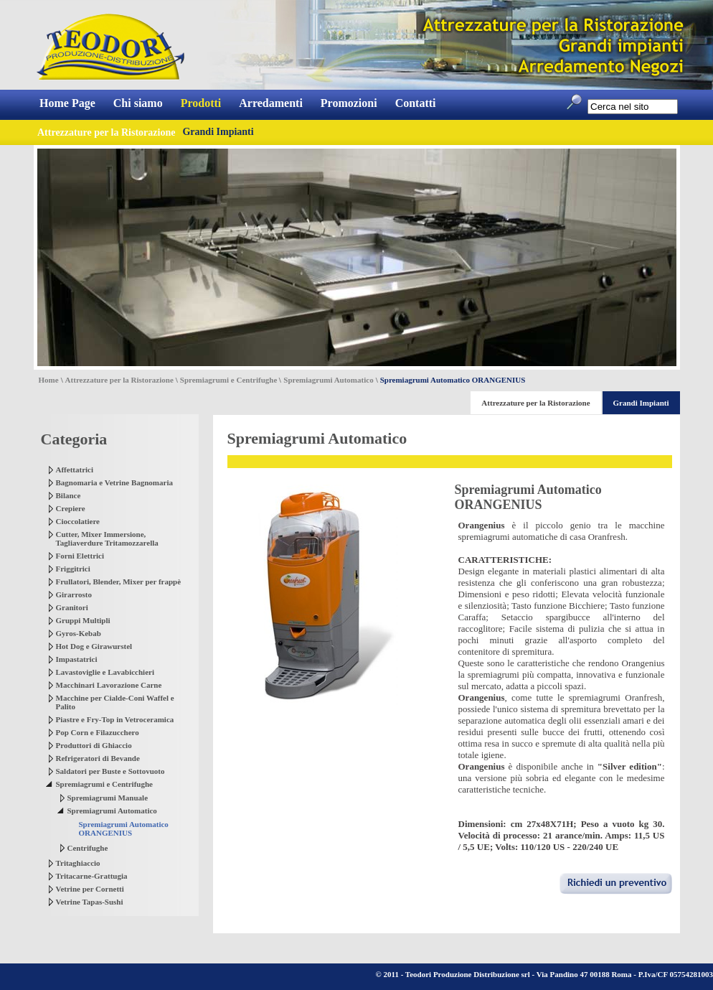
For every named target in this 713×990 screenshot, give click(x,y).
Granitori (72, 607)
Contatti (415, 103)
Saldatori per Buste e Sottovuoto (110, 771)
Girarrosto (74, 594)
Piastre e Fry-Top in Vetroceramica (115, 719)
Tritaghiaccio (78, 863)
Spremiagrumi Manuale (107, 797)
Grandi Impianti (217, 131)
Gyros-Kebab (78, 633)
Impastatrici (77, 659)
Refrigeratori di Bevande (98, 758)
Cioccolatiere (78, 521)
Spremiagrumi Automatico (328, 379)
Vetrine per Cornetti (90, 888)
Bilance (68, 495)
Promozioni (349, 103)
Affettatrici (75, 469)
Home (49, 379)
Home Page (67, 103)
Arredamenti (271, 103)
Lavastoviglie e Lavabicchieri (105, 672)
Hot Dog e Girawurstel (94, 646)
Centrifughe (87, 848)
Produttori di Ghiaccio (94, 745)
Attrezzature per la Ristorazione (119, 379)
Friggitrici (73, 568)
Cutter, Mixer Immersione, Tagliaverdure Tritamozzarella (107, 538)
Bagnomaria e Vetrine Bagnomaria (114, 482)
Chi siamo (138, 103)
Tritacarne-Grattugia (92, 876)
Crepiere (70, 508)
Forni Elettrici (80, 555)
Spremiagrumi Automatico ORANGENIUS (124, 828)
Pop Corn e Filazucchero (97, 732)
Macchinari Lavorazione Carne (109, 685)
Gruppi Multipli (83, 620)
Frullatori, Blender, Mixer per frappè (118, 581)
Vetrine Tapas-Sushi (89, 901)
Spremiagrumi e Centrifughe (228, 379)
